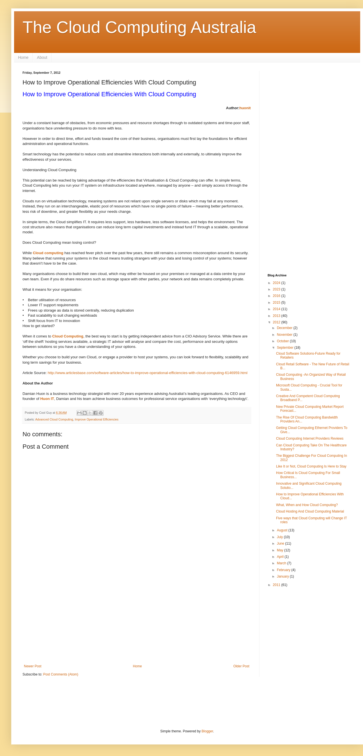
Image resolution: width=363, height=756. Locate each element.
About (42, 57)
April (280, 557)
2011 (277, 585)
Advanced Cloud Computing (54, 419)
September (285, 348)
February (284, 570)
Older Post (241, 666)
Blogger (207, 731)
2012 (277, 322)
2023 (277, 289)
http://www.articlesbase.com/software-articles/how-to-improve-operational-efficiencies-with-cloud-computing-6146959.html (147, 373)
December (285, 328)
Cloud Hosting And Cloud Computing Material (310, 511)
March (282, 563)
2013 (277, 316)
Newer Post (32, 666)
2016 (277, 296)
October (283, 341)
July (280, 537)
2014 (277, 309)
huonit (245, 108)
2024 (277, 283)
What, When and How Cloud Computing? (307, 505)
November (285, 335)
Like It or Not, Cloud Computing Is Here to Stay (311, 466)
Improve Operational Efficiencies (96, 419)
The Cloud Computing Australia (139, 27)
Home (23, 57)
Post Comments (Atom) (60, 674)
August (282, 530)
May (280, 550)
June (281, 543)
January (283, 576)
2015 (277, 303)
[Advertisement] (137, 617)
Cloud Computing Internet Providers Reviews (309, 438)
